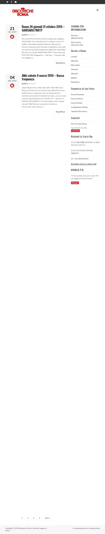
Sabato (74, 78)
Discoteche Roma (25, 528)
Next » (47, 518)
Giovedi (74, 69)
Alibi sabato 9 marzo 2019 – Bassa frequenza (43, 77)
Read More (60, 63)
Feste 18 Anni (77, 98)
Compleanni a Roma (79, 107)
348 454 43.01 (77, 38)
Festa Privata (76, 103)
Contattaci (75, 131)
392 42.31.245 (77, 45)
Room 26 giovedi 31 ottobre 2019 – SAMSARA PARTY (43, 28)
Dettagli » (75, 183)
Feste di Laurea (77, 94)
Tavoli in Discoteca (79, 111)
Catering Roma (94, 528)
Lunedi (74, 56)
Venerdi (74, 73)
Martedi (74, 61)
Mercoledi (75, 65)
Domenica (75, 82)
